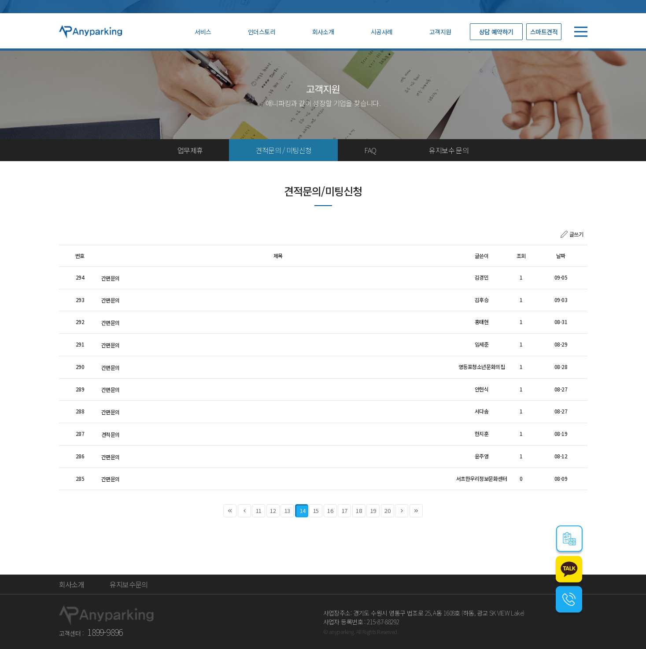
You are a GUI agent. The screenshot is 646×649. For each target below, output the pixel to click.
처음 (229, 511)
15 (316, 511)
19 (373, 511)
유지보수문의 (129, 584)
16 (330, 511)
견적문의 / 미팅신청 (283, 150)
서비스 (203, 31)
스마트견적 (543, 31)
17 (344, 511)
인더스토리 (261, 31)
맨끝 (416, 511)
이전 (244, 511)
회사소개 (323, 31)
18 (359, 511)
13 (287, 511)
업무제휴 (190, 150)
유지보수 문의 (449, 150)
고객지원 (440, 31)
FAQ (370, 150)
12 (273, 511)
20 (387, 511)
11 (259, 511)
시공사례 (382, 31)
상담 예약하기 (496, 31)
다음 (401, 511)
